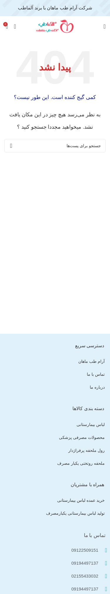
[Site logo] (55, 26)
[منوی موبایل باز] (105, 26)
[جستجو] (55, 145)
